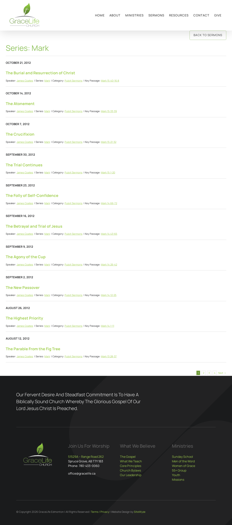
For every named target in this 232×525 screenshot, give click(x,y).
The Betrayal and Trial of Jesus (34, 226)
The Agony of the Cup (26, 256)
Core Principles (130, 466)
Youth (176, 475)
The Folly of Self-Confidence (32, 195)
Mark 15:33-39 (109, 111)
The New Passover (23, 287)
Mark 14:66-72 (109, 203)
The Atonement (20, 103)
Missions (178, 479)
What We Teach (131, 461)
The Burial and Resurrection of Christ (40, 72)
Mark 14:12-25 (108, 295)
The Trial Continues (24, 164)
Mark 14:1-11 (107, 326)
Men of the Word (183, 461)
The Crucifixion (20, 134)
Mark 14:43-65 (109, 233)
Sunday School (182, 457)
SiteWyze (139, 512)
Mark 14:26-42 (109, 264)
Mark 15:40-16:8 (110, 80)
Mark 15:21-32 (108, 142)
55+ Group (179, 470)
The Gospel (128, 457)
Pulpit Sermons (73, 80)
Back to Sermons (208, 35)
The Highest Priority (24, 318)
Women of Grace (183, 466)
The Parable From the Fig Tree (33, 348)
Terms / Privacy (100, 512)
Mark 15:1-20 (108, 172)
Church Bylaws (130, 470)
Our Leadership (130, 475)
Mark (47, 80)
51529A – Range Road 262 (86, 457)
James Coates (25, 80)
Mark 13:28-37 (109, 356)
